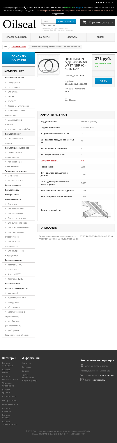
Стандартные (13, 82)
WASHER (11, 101)
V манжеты (12, 176)
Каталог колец (12, 190)
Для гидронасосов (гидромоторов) (15, 234)
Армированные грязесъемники (13, 164)
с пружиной (12, 293)
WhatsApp (69, 8)
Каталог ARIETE (15, 279)
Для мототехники (15, 213)
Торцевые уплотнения (16, 171)
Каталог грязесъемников (17, 148)
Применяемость (13, 199)
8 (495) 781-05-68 (35, 8)
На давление (13, 87)
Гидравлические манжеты (14, 140)
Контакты (44, 37)
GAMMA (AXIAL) (15, 180)
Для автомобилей (15, 209)
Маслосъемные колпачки (13, 122)
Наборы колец (12, 194)
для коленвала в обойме (18, 129)
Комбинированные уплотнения (15, 112)
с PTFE (10, 96)
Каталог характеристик (16, 288)
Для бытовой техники (17, 223)
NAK (81, 75)
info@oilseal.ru (58, 14)
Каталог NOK (13, 269)
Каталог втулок (12, 283)
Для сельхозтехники (16, 218)
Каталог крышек (13, 185)
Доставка (72, 37)
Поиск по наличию (18, 58)
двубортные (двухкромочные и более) (16, 332)
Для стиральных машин (18, 227)
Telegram (79, 8)
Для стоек (12, 204)
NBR (83, 161)
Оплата (100, 37)
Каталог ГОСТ (14, 274)
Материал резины (49, 161)
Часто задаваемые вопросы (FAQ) (29, 377)
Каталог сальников (16, 37)
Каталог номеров (13, 260)
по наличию (48, 25)
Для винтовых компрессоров (13, 243)
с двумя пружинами (16, 298)
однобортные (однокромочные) (13, 323)
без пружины (13, 302)
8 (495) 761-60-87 (52, 8)
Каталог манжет (13, 134)
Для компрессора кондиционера (14, 253)
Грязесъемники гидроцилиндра (13, 154)
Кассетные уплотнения (18, 106)
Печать (72, 100)
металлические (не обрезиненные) (15, 314)
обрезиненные (14, 307)
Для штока (12, 92)
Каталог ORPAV (14, 265)
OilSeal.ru (86, 431)
